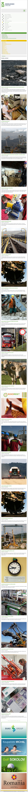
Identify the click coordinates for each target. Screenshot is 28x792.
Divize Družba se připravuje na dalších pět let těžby (9, 321)
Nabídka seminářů (4, 35)
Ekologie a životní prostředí (8, 17)
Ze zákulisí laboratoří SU (5, 121)
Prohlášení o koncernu (5, 52)
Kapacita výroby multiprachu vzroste (7, 352)
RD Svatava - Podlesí (5, 37)
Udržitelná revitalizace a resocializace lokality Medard (9, 38)
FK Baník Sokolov (7, 27)
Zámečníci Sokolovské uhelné (6, 221)
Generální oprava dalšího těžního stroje (7, 550)
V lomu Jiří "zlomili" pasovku (6, 254)
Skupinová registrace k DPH (6, 713)
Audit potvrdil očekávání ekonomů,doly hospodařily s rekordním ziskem (13, 154)
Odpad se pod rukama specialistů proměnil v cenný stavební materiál (12, 87)
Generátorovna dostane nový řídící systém (8, 584)
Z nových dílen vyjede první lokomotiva (7, 681)
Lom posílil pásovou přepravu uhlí (7, 518)
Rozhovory (6, 19)
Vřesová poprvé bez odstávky (6, 452)
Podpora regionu (7, 18)
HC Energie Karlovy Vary (8, 26)
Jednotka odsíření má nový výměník (7, 616)
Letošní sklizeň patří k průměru (6, 485)
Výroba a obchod (7, 22)
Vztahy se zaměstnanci (8, 14)
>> (19, 720)
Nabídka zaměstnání (5, 36)
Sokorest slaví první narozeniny (6, 419)
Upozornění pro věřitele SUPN (6, 53)
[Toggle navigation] (24, 10)
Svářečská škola (4, 34)
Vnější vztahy (6, 23)
